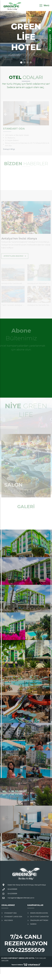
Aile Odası (8, 920)
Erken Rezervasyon (39, 913)
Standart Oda (10, 913)
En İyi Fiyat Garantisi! (39, 917)
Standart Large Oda (13, 917)
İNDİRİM (33, 924)
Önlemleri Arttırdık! (39, 920)
